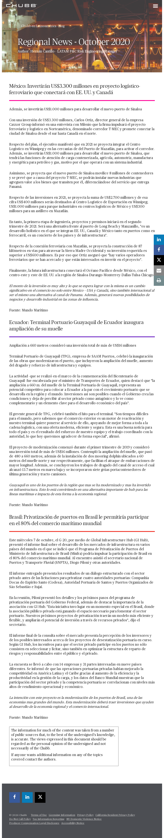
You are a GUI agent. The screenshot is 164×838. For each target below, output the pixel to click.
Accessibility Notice (72, 823)
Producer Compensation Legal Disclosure (34, 823)
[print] (159, 281)
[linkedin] (27, 797)
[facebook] (14, 797)
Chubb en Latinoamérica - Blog (43, 26)
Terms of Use (39, 815)
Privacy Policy (85, 815)
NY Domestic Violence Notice (84, 819)
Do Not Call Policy (20, 819)
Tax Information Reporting (48, 819)
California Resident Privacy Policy (115, 815)
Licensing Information (62, 815)
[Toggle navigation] (155, 6)
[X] (40, 797)
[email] (159, 270)
